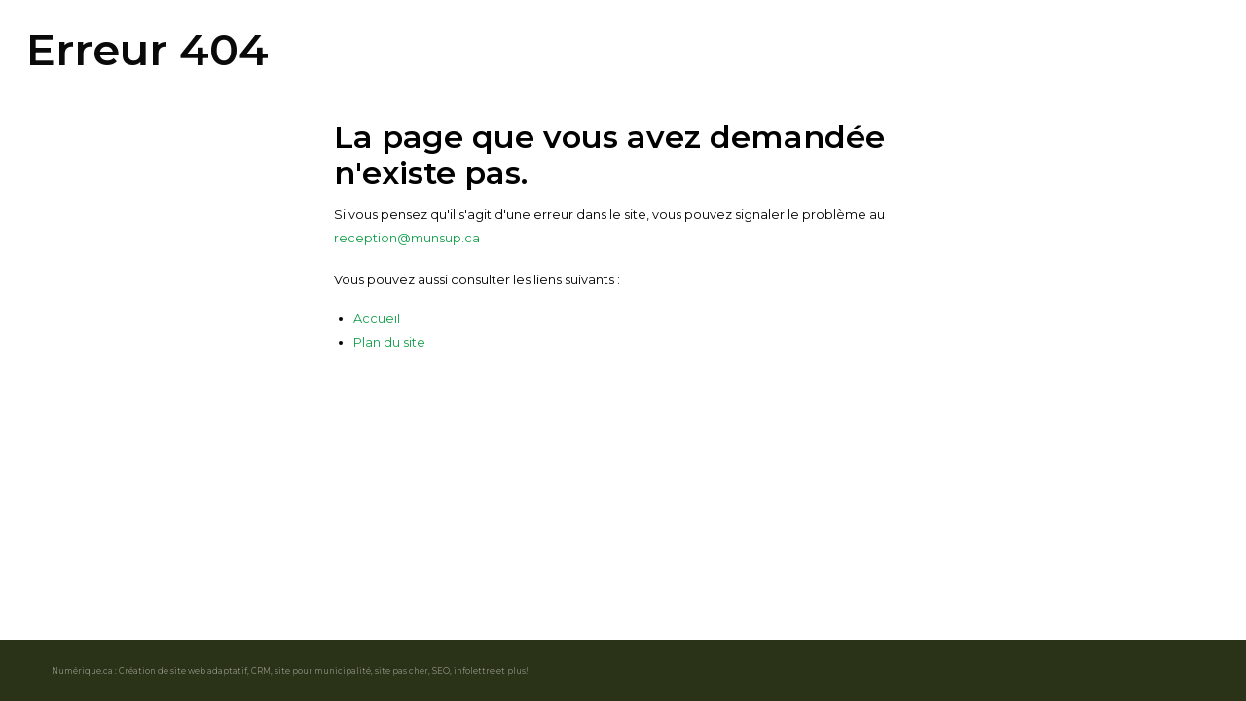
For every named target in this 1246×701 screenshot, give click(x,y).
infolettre (474, 671)
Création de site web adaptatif (183, 671)
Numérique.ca (82, 671)
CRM (261, 671)
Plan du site (389, 342)
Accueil (376, 319)
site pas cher (401, 671)
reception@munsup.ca (407, 238)
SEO (441, 671)
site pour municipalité (323, 671)
